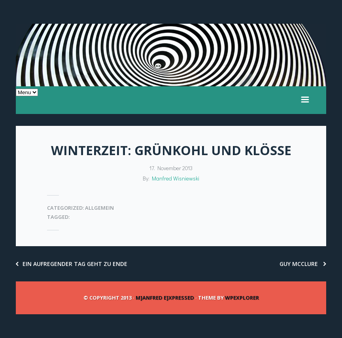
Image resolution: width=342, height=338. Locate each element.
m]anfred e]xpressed (165, 297)
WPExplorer (242, 297)
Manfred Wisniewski (175, 178)
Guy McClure (303, 264)
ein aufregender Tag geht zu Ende (71, 264)
